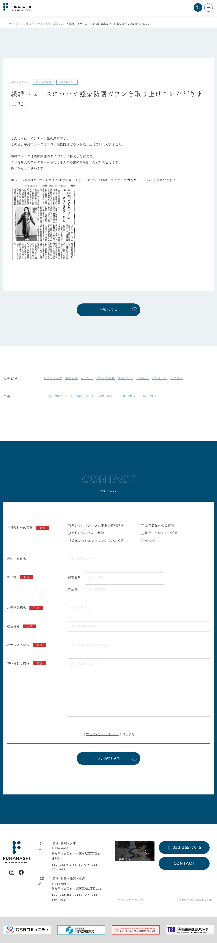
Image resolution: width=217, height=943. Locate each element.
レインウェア (53, 378)
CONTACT (184, 863)
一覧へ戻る (108, 310)
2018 (121, 395)
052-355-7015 (70, 894)
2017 (132, 395)
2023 (68, 395)
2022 (79, 395)
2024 (58, 395)
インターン (159, 378)
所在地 (20, 577)
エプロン (176, 378)
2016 (142, 395)
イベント (87, 378)
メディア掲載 (105, 378)
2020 (100, 395)
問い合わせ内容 (26, 663)
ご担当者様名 (25, 608)
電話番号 (21, 626)
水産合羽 (142, 378)
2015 (153, 395)
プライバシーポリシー (102, 734)
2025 (47, 395)
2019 (111, 395)
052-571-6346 (70, 864)
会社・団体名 (16, 558)
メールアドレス (26, 645)
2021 (89, 395)
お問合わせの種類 (28, 528)
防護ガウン (125, 378)
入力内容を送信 (108, 758)
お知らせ (71, 378)
